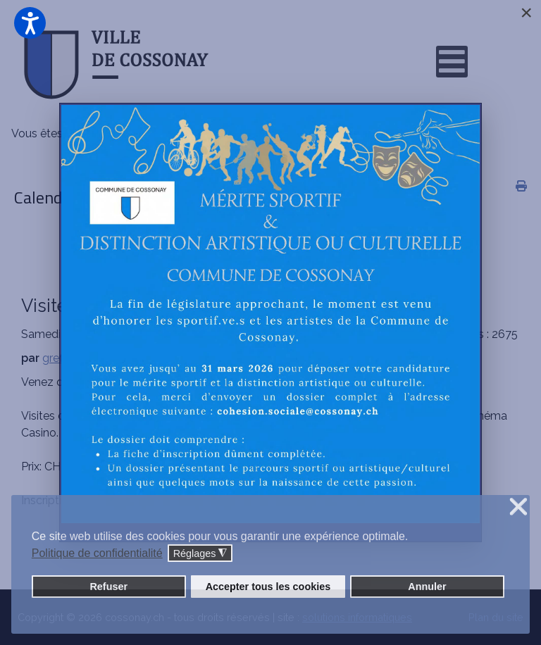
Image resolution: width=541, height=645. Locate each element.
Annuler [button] (427, 586)
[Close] (526, 12)
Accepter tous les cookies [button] (268, 586)
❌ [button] (518, 507)
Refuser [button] (108, 586)
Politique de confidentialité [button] (97, 553)
